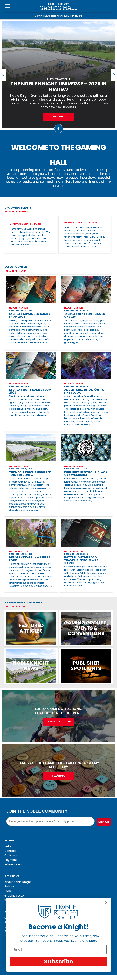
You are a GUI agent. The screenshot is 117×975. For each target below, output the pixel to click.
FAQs (8, 891)
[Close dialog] (107, 902)
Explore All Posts (15, 270)
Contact (10, 851)
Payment (10, 860)
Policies (9, 886)
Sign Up (103, 821)
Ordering (10, 855)
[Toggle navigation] (7, 6)
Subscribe (58, 961)
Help (7, 846)
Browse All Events (16, 211)
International (13, 864)
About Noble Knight (17, 882)
